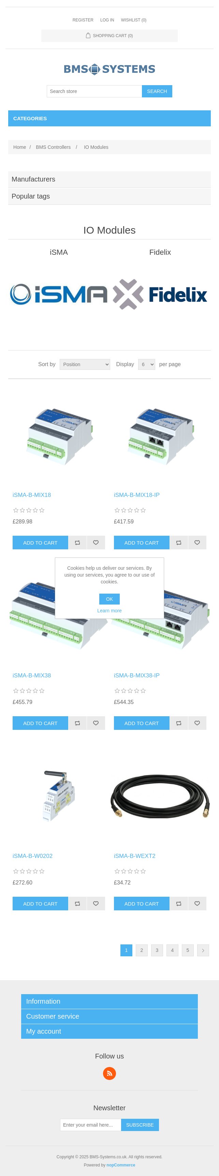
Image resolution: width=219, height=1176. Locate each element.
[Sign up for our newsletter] (90, 1125)
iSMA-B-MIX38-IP (137, 675)
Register (83, 20)
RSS (109, 1073)
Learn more (109, 610)
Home (19, 147)
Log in (107, 20)
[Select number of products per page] (146, 364)
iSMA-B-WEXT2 (135, 856)
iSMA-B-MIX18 (32, 495)
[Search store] (94, 91)
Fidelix (160, 252)
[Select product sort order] (85, 364)
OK (109, 599)
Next (203, 950)
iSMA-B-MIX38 (32, 675)
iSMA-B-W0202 (33, 856)
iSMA (59, 252)
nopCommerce (120, 1165)
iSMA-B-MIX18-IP (137, 495)
